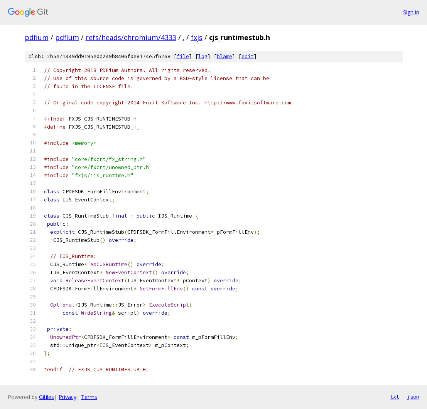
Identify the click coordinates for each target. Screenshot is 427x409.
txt (394, 396)
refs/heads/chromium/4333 (131, 37)
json (413, 396)
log (203, 56)
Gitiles (46, 397)
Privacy (67, 397)
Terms (89, 397)
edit (247, 56)
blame (224, 56)
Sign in (411, 12)
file (183, 56)
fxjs (197, 37)
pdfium (37, 37)
